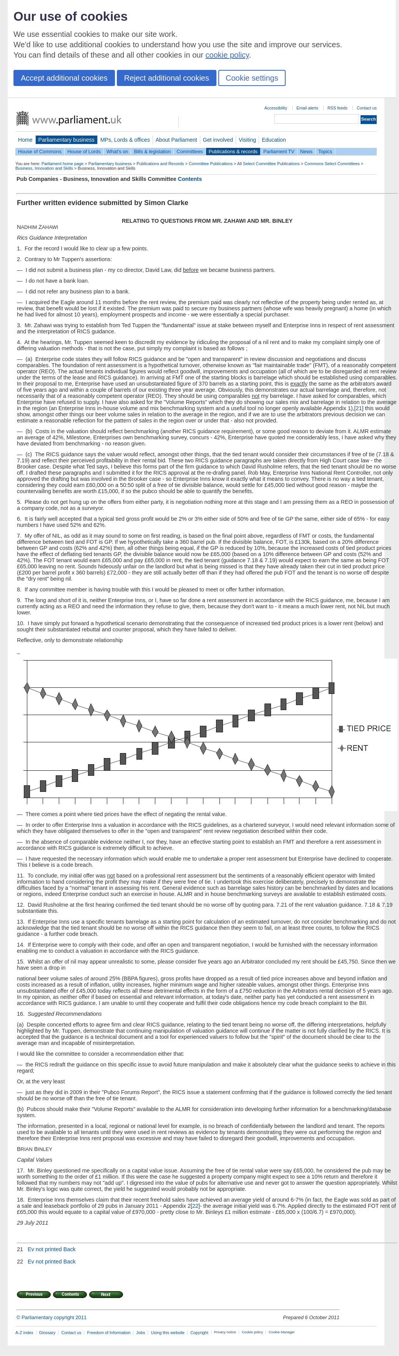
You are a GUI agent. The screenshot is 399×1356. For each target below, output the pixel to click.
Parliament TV (278, 151)
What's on (117, 151)
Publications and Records (160, 163)
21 (359, 408)
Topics (325, 151)
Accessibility (275, 108)
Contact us (367, 108)
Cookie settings (252, 78)
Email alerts (307, 108)
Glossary (47, 1332)
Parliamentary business (66, 140)
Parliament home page (62, 163)
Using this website (168, 1332)
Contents (190, 179)
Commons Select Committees (332, 163)
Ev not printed (44, 1249)
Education (274, 140)
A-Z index (24, 1332)
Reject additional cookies (166, 78)
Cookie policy (252, 1332)
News (306, 151)
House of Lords (84, 151)
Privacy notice (225, 1332)
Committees (189, 151)
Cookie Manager (282, 1332)
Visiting (247, 140)
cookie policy (227, 55)
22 (195, 1206)
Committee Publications (211, 163)
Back (69, 1249)
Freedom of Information (108, 1332)
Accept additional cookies (64, 78)
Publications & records (233, 151)
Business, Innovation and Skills (44, 168)
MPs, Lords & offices (125, 140)
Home (25, 140)
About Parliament (176, 140)
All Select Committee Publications (268, 163)
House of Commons (40, 151)
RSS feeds (337, 108)
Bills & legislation (152, 151)
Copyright (199, 1332)
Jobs (140, 1332)
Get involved (218, 140)
